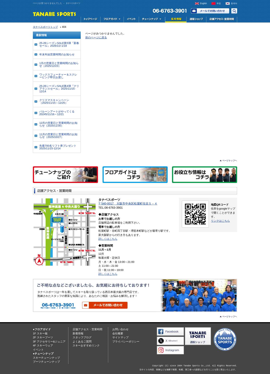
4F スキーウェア (43, 345)
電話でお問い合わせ (168, 10)
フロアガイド (112, 19)
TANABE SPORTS (54, 14)
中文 (219, 3)
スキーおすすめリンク (86, 345)
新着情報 (78, 333)
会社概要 (117, 333)
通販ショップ (196, 19)
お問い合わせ (210, 10)
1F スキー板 (40, 333)
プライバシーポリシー (125, 341)
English (203, 3)
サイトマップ (120, 337)
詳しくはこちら (107, 238)
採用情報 (175, 19)
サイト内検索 (234, 10)
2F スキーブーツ (43, 337)
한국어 (234, 3)
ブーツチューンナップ (46, 361)
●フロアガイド (42, 329)
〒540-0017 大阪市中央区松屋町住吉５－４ (127, 203)
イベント (131, 19)
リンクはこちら (220, 220)
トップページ (90, 19)
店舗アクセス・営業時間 (221, 19)
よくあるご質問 (82, 341)
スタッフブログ (82, 337)
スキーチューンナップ (46, 357)
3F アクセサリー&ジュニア (49, 341)
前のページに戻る (96, 37)
